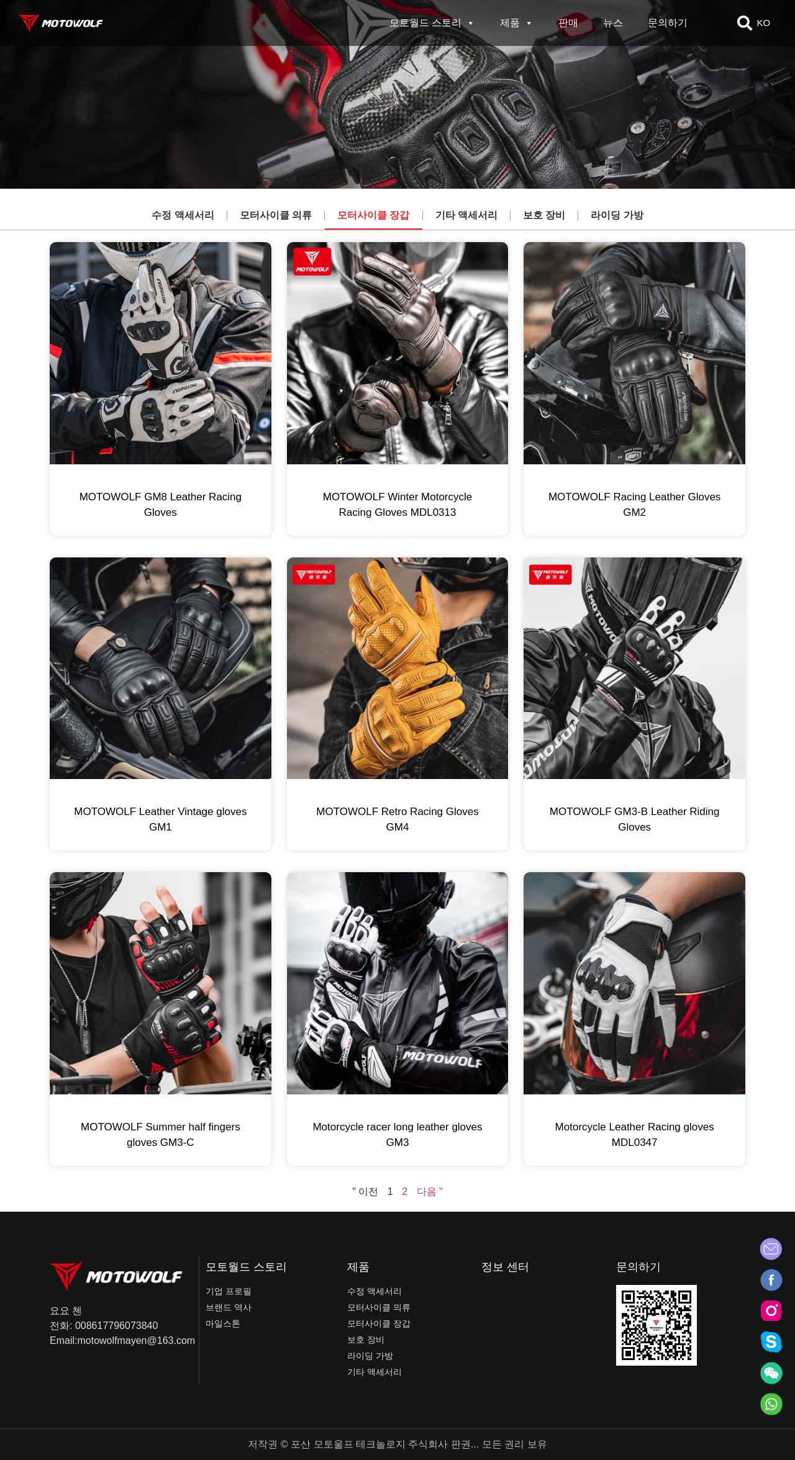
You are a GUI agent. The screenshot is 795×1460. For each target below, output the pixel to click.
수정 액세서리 (183, 215)
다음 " (430, 1191)
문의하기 (668, 23)
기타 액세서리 (466, 215)
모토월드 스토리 (432, 23)
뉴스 (613, 23)
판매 (568, 23)
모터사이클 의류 (276, 215)
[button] (744, 23)
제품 (517, 23)
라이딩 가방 (617, 215)
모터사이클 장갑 (373, 215)
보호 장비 (544, 215)
